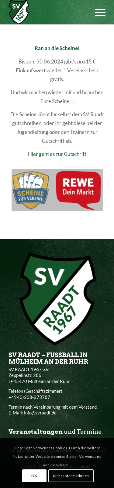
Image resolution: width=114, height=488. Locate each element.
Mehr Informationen (71, 475)
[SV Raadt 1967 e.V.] (47, 12)
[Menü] (97, 12)
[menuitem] (97, 12)
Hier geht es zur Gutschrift (57, 154)
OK (34, 475)
